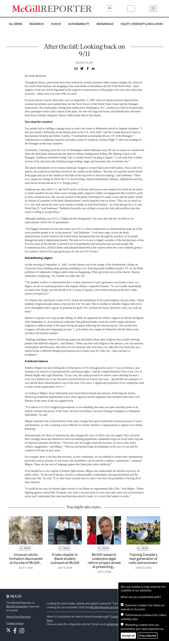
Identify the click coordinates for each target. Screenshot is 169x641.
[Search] (131, 8)
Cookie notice (14, 623)
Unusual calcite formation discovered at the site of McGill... (25, 558)
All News (15, 23)
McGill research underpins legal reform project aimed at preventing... (104, 560)
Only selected (147, 635)
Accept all (128, 635)
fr (109, 8)
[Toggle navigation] (153, 8)
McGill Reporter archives (105, 607)
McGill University (17, 606)
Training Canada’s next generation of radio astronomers (143, 558)
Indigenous (105, 23)
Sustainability (78, 23)
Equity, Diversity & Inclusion (142, 23)
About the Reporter (18, 616)
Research (36, 23)
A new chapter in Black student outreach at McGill (65, 558)
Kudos (56, 23)
